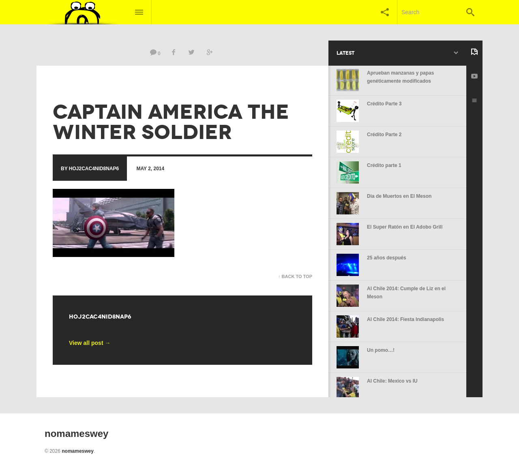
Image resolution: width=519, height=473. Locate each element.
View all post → (89, 343)
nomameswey (78, 451)
